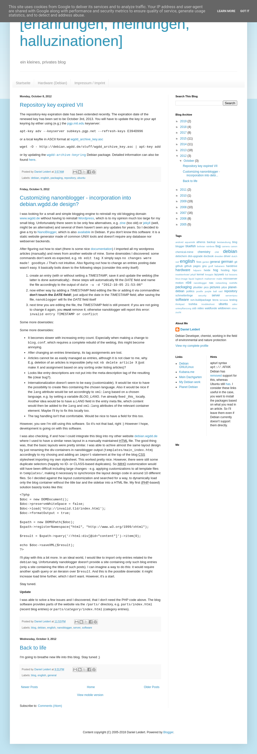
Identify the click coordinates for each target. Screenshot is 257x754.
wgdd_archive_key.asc (86, 139)
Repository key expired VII (51, 105)
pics (206, 287)
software (87, 627)
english (45, 177)
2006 (184, 218)
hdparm (197, 270)
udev (234, 304)
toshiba (193, 304)
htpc (234, 270)
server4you (231, 295)
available (84, 232)
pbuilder (198, 287)
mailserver (209, 278)
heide (207, 270)
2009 (184, 201)
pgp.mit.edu (75, 123)
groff (210, 266)
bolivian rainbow (205, 246)
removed (216, 375)
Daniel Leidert (190, 329)
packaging (56, 177)
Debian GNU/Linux (186, 365)
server (76, 627)
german (227, 262)
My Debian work (189, 382)
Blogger (168, 732)
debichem (181, 256)
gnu (204, 266)
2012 (184, 156)
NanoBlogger (47, 232)
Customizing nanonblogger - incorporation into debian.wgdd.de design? (75, 201)
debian (35, 177)
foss (198, 261)
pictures (215, 287)
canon (234, 246)
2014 (184, 144)
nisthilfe (233, 283)
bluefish (191, 246)
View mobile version (90, 695)
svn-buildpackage (201, 299)
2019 (184, 121)
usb (194, 308)
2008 (184, 207)
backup (211, 242)
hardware (182, 270)
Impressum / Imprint (89, 83)
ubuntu (81, 177)
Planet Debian (188, 387)
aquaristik (190, 242)
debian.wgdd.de (145, 436)
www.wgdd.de (30, 218)
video (200, 308)
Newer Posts (29, 687)
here (32, 160)
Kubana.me (186, 372)
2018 (184, 127)
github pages (192, 266)
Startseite (23, 83)
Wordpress (86, 218)
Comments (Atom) (50, 706)
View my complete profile (191, 345)
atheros (200, 242)
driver (227, 256)
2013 (184, 150)
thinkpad (179, 304)
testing (233, 299)
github (179, 266)
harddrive (231, 266)
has (228, 384)
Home (91, 687)
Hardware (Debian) (52, 83)
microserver (230, 278)
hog (215, 270)
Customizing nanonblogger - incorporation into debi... (201, 173)
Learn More (226, 11)
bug (217, 246)
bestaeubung (224, 242)
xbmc (234, 308)
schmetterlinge (184, 295)
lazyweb (219, 274)
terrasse (224, 300)
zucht (178, 312)
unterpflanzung (183, 308)
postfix (199, 291)
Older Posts (151, 687)
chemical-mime (184, 251)
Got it (244, 11)
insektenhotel (182, 274)
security (202, 295)
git (236, 261)
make (219, 278)
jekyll (146, 223)
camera (226, 246)
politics (190, 291)
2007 (184, 213)
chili (217, 252)
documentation (101, 249)
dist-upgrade (195, 256)
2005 (184, 224)
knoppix (209, 274)
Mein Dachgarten (190, 377)
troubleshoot (207, 304)
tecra (215, 299)
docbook (209, 256)
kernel (200, 274)
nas (211, 282)
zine (123, 223)
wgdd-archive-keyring (66, 155)
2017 (184, 132)
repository (70, 177)
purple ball (211, 291)
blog (33, 627)
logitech (199, 278)
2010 (184, 195)
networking (221, 283)
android (179, 242)
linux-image (181, 278)
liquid (191, 278)
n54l (189, 283)
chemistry (204, 252)
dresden (218, 256)
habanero (219, 266)
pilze (224, 287)
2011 (184, 189)
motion (179, 282)
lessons (233, 274)
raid (220, 291)
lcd (226, 274)
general (51, 675)
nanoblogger (64, 627)
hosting (225, 270)
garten (205, 262)
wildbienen (224, 308)
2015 (184, 138)
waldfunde (211, 308)
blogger (179, 246)
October (189, 161)
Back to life (33, 648)
